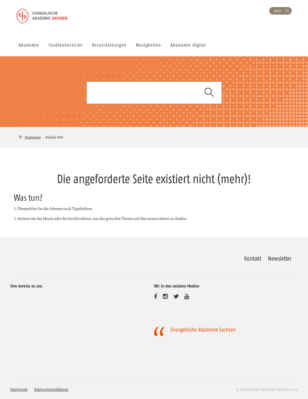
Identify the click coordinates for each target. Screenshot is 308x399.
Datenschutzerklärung (51, 389)
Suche (277, 10)
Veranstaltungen (109, 45)
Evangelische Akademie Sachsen (203, 329)
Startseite (33, 137)
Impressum (19, 389)
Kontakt (252, 258)
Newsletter (279, 258)
